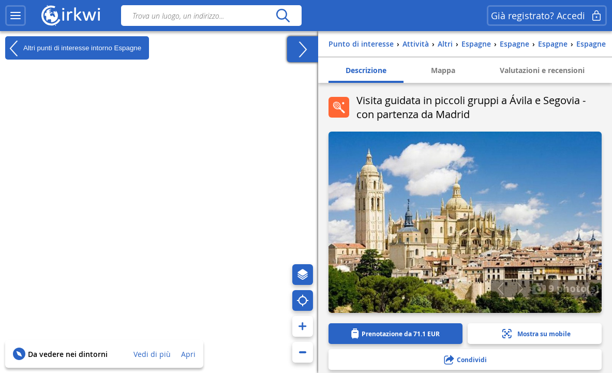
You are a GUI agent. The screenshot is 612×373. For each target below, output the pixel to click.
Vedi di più (152, 354)
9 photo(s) (565, 288)
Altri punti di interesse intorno (73, 48)
